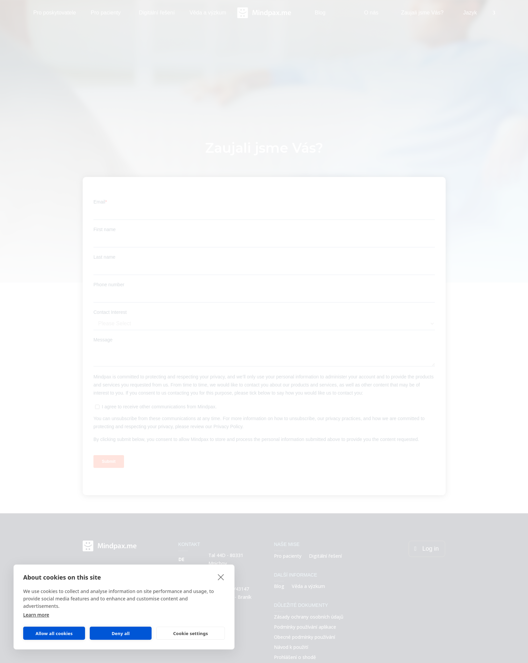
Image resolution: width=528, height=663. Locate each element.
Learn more (36, 615)
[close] (221, 577)
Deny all (121, 633)
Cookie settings (190, 633)
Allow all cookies (54, 633)
